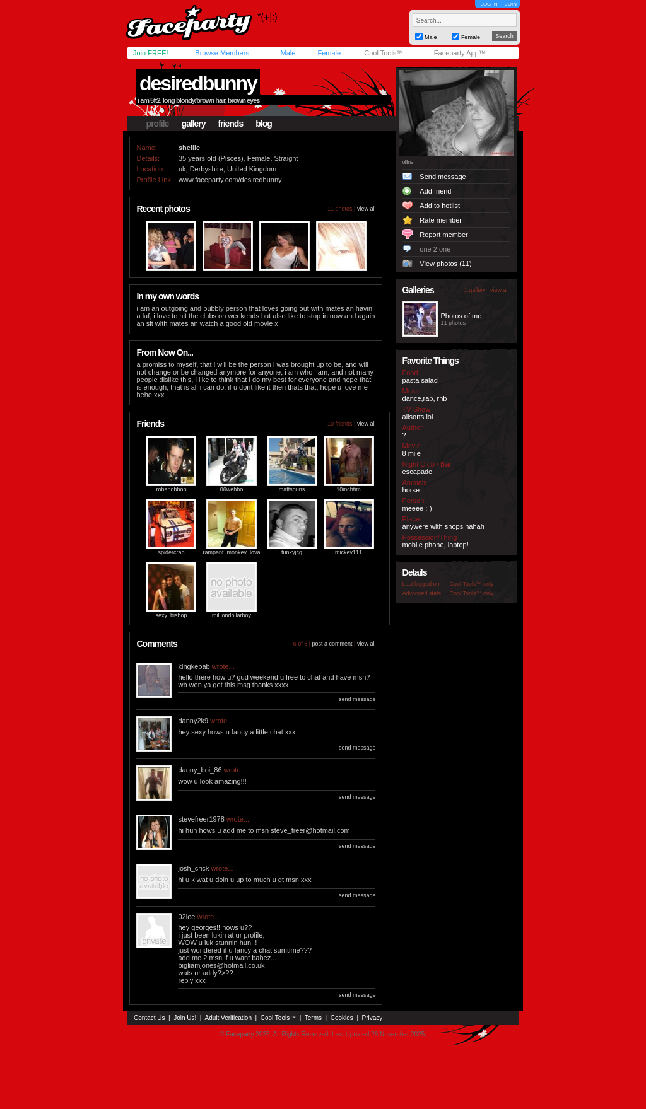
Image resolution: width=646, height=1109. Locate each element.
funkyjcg (291, 552)
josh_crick (193, 868)
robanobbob (171, 489)
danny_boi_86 (199, 770)
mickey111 (348, 552)
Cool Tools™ (383, 53)
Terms (313, 1017)
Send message (443, 176)
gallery (193, 124)
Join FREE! (150, 53)
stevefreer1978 (201, 819)
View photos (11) (445, 263)
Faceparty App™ (460, 53)
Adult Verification (228, 1017)
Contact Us (149, 1017)
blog (263, 124)
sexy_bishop (171, 615)
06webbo (232, 489)
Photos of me (461, 316)
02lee (186, 916)
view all (366, 209)
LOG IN (488, 4)
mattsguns (292, 489)
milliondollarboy (231, 615)
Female (329, 53)
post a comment (332, 644)
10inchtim (348, 489)
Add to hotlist (440, 205)
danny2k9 (193, 720)
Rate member (441, 220)
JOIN (511, 4)
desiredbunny (198, 83)
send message (357, 699)
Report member (443, 234)
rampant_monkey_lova (231, 552)
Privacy (372, 1017)
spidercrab (171, 552)
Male (287, 53)
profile (157, 124)
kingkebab (193, 666)
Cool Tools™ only (472, 584)
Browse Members (222, 53)
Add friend (435, 191)
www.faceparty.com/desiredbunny (230, 179)
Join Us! (184, 1017)
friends (231, 124)
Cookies (342, 1017)
